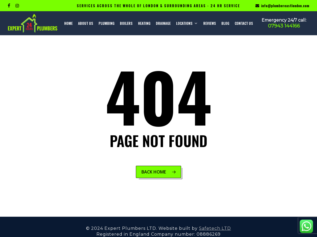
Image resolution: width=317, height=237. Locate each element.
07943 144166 (284, 26)
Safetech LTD (215, 228)
